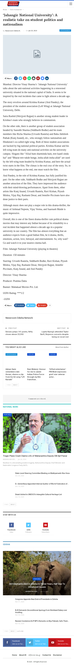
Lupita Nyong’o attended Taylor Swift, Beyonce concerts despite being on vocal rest (54, 334)
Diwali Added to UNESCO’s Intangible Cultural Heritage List (38, 494)
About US (22, 655)
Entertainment (65, 30)
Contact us (46, 655)
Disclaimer (57, 655)
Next (15, 385)
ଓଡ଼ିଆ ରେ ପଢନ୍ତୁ (34, 655)
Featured (31, 354)
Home (14, 655)
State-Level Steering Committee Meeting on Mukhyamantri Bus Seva (42, 473)
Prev (8, 385)
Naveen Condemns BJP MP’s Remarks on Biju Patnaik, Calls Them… (42, 621)
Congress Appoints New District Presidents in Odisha (36, 599)
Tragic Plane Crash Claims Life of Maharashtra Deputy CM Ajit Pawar (35, 456)
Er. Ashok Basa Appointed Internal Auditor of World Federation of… (42, 484)
